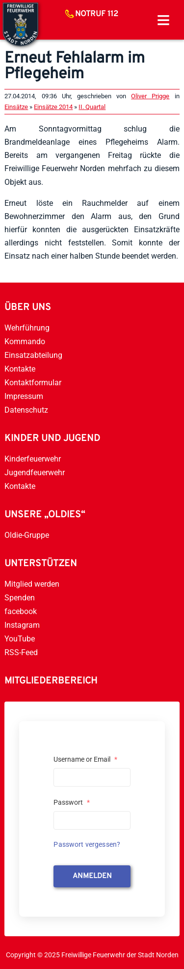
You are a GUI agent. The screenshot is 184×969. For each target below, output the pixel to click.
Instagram (22, 625)
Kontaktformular (32, 382)
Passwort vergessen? (86, 844)
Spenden (19, 597)
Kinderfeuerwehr (32, 458)
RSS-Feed (21, 652)
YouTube (19, 638)
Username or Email (85, 759)
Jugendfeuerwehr (34, 472)
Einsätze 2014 (53, 106)
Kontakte (19, 369)
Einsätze (16, 106)
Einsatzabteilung (33, 355)
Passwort (71, 802)
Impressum (23, 396)
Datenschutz (26, 410)
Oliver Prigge (150, 96)
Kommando (24, 341)
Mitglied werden (31, 584)
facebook (20, 611)
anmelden (92, 876)
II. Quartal (92, 106)
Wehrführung (27, 327)
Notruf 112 (96, 14)
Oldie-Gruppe (26, 535)
